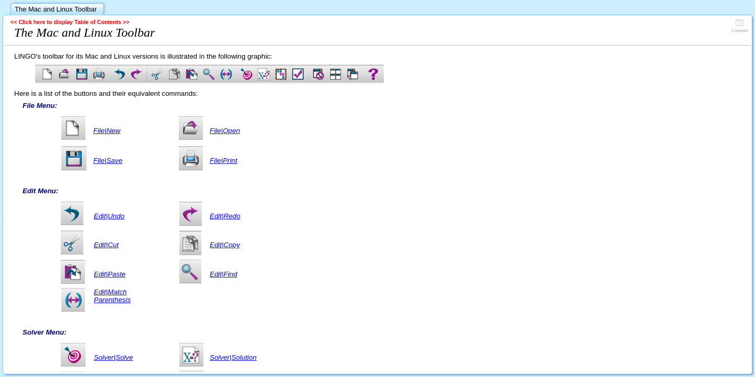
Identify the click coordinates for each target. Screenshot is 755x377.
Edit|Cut (106, 245)
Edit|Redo (225, 216)
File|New (107, 131)
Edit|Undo (109, 216)
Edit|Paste (110, 274)
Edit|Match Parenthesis (112, 296)
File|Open (225, 131)
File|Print (223, 160)
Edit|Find (223, 274)
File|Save (107, 160)
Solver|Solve (113, 357)
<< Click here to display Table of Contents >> (70, 22)
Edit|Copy (225, 245)
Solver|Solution (233, 357)
